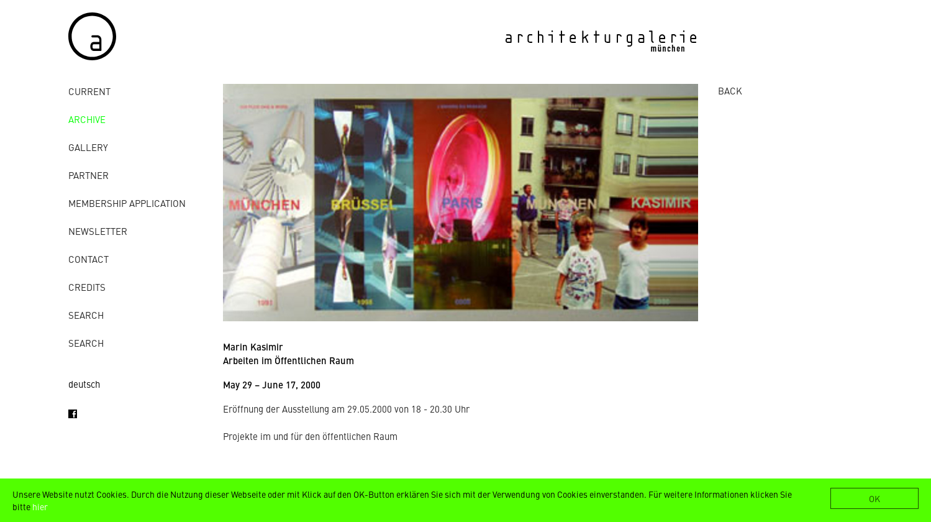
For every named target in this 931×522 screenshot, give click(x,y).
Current (89, 91)
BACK (730, 90)
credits (87, 286)
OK (874, 498)
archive (87, 119)
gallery (88, 146)
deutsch (84, 383)
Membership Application (127, 202)
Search (86, 314)
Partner (88, 174)
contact (88, 258)
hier (40, 506)
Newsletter (97, 230)
